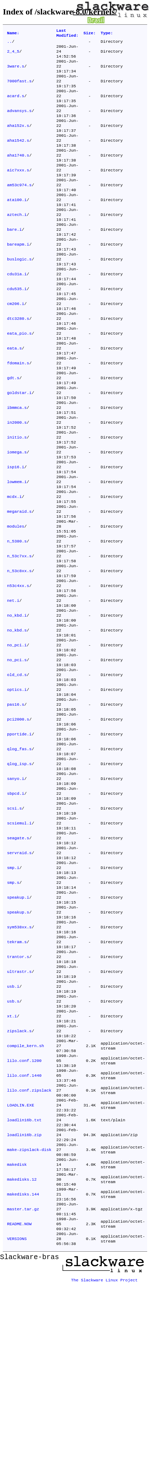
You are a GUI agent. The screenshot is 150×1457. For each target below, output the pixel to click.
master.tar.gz (23, 1378)
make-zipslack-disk (29, 1310)
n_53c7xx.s (19, 631)
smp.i (13, 988)
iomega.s (17, 513)
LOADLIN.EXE (20, 1259)
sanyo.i (15, 886)
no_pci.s (17, 750)
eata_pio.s (19, 377)
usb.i (13, 1123)
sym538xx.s (19, 1055)
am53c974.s (19, 207)
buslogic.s (19, 292)
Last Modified (67, 34)
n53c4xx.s (18, 665)
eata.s (14, 394)
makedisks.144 (23, 1361)
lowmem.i (17, 547)
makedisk (17, 1327)
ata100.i (17, 224)
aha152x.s (18, 139)
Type (106, 34)
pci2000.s (18, 818)
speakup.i (18, 1021)
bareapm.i (18, 275)
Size (89, 34)
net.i (13, 682)
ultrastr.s (19, 1106)
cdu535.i (17, 326)
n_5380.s (17, 614)
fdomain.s (18, 411)
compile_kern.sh (25, 1191)
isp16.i (15, 530)
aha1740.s (18, 173)
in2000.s (17, 479)
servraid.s (19, 971)
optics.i (17, 784)
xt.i (12, 1157)
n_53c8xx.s (19, 648)
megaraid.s (19, 580)
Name (13, 34)
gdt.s (13, 428)
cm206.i (15, 343)
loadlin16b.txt (24, 1276)
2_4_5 (13, 55)
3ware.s (15, 72)
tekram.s (17, 1072)
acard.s (15, 105)
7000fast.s (19, 89)
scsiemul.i (19, 937)
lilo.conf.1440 (24, 1225)
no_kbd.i (17, 699)
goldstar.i (19, 445)
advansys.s (19, 122)
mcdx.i (14, 563)
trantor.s (18, 1089)
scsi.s (14, 920)
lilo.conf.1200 (24, 1208)
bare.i (14, 258)
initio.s (17, 496)
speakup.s (18, 1038)
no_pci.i (17, 733)
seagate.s (18, 954)
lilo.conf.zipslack (29, 1242)
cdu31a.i (17, 309)
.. (9, 43)
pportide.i (19, 835)
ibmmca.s (17, 462)
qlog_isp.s (19, 869)
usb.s (13, 1140)
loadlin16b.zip (24, 1293)
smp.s (13, 1004)
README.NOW (19, 1395)
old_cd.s (17, 767)
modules (15, 597)
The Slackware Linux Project (104, 1451)
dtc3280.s (18, 360)
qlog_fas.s (19, 852)
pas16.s (15, 801)
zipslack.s (19, 1174)
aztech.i (17, 241)
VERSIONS (17, 1412)
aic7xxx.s (18, 190)
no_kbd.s (17, 716)
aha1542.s (18, 156)
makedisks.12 (22, 1344)
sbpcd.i (15, 903)
